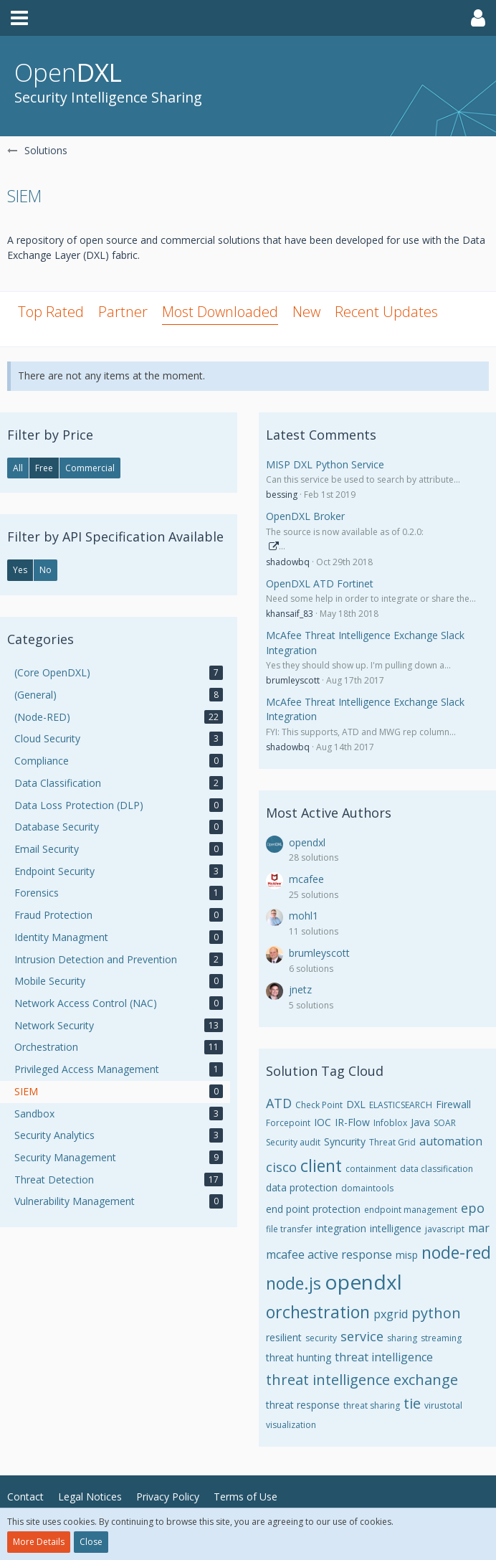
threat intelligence (384, 1357)
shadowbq (288, 562)
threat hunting (298, 1357)
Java (420, 1122)
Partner (123, 311)
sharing (402, 1338)
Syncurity (345, 1141)
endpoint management (410, 1210)
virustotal (443, 1405)
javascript (444, 1229)
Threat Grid (392, 1142)
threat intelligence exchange (362, 1379)
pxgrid (390, 1314)
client (321, 1165)
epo (473, 1207)
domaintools (367, 1188)
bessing (281, 494)
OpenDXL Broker (305, 516)
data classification (436, 1169)
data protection (302, 1187)
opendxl (307, 842)
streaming (441, 1338)
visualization (291, 1425)
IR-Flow (352, 1122)
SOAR (445, 1123)
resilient (284, 1337)
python (436, 1313)
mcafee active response (329, 1254)
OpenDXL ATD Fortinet (319, 583)
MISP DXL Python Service (325, 464)
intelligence (395, 1228)
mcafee (306, 879)
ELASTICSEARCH (400, 1105)
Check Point (319, 1105)
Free (44, 468)
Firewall (453, 1104)
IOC (322, 1122)
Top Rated (51, 311)
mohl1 (303, 915)
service (361, 1336)
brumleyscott (293, 680)
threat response (303, 1405)
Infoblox (390, 1123)
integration (341, 1228)
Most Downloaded (220, 311)
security (321, 1338)
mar (479, 1228)
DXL (356, 1104)
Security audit (293, 1142)
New (306, 311)
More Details (39, 1542)
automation (450, 1141)
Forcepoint (288, 1123)
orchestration (318, 1311)
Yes (20, 570)
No (45, 570)
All (18, 468)
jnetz (300, 989)
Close (91, 1542)
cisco (281, 1167)
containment (370, 1169)
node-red (456, 1252)
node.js (293, 1283)
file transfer (289, 1229)
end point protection (313, 1209)
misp (407, 1255)
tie (412, 1403)
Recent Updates (386, 311)
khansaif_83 (289, 614)
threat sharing (371, 1405)
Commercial (90, 468)
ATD (279, 1103)
